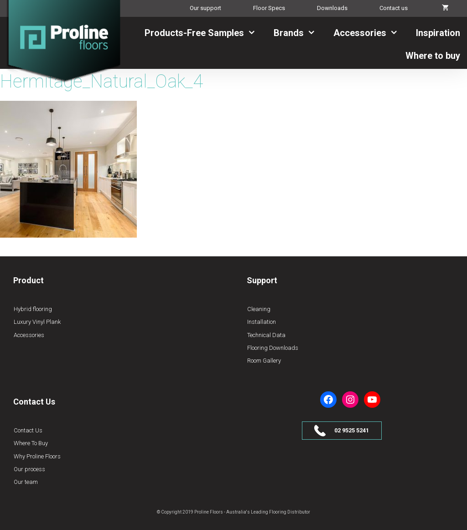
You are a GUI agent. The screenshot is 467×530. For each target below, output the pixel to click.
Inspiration (438, 32)
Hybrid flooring (33, 309)
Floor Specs (269, 8)
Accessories (29, 335)
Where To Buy (31, 443)
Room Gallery (264, 360)
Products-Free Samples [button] (206, 33)
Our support (205, 8)
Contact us (393, 8)
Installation (261, 321)
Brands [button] (300, 33)
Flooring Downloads (272, 347)
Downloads (332, 8)
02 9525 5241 (351, 430)
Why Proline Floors (37, 456)
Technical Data (266, 335)
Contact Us (28, 430)
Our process (29, 469)
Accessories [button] (371, 33)
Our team (26, 481)
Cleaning (258, 309)
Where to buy (432, 55)
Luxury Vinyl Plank (37, 321)
